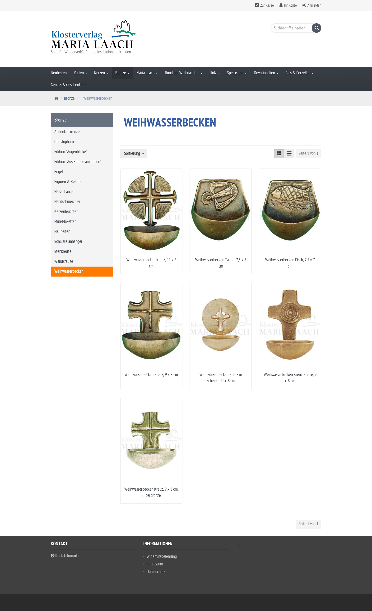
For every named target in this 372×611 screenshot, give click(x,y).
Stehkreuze (62, 251)
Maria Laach (147, 72)
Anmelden (314, 5)
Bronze (122, 72)
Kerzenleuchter (66, 211)
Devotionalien (266, 72)
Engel (58, 171)
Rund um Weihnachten (184, 72)
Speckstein (237, 72)
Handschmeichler (67, 201)
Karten (80, 72)
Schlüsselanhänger (68, 241)
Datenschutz (156, 571)
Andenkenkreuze (67, 131)
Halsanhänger (64, 191)
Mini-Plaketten (65, 221)
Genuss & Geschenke (68, 84)
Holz (215, 72)
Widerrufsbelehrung (162, 556)
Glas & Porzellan (299, 72)
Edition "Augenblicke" (70, 151)
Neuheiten (59, 72)
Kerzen (101, 72)
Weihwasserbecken (68, 271)
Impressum (155, 564)
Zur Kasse (267, 5)
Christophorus (64, 141)
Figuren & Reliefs (67, 181)
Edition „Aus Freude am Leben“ (77, 161)
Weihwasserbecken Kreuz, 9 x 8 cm (151, 374)
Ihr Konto (290, 5)
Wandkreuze (63, 261)
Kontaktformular (65, 555)
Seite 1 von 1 (308, 153)
